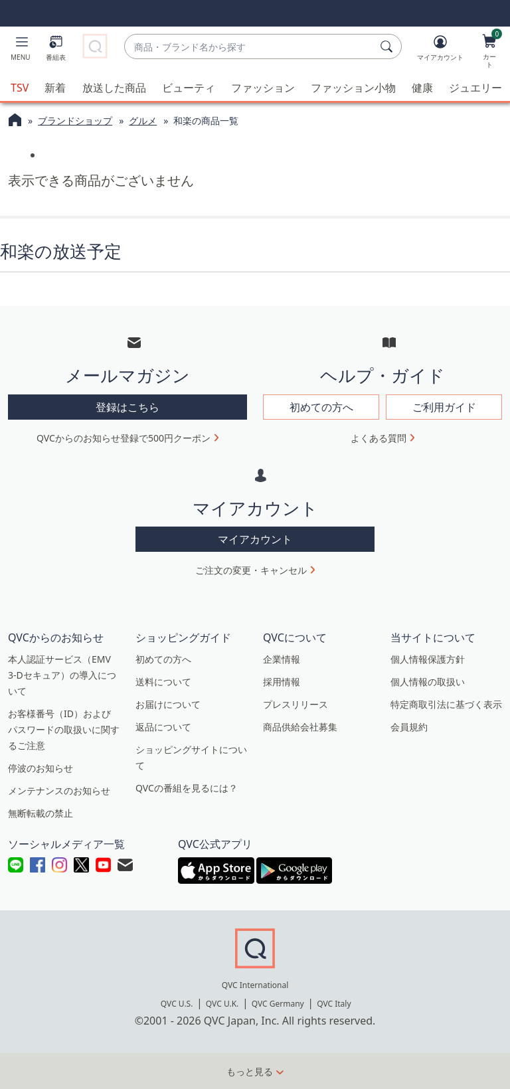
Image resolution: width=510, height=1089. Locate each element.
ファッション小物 (353, 87)
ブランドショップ (75, 120)
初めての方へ (163, 659)
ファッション (263, 87)
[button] (21, 50)
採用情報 (281, 681)
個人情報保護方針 (427, 659)
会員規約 (409, 726)
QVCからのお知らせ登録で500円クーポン (124, 438)
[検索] (388, 46)
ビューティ (188, 87)
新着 (55, 87)
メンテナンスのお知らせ (59, 790)
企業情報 (281, 659)
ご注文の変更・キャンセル (251, 570)
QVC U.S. (177, 1003)
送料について (163, 681)
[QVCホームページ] (15, 121)
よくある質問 (378, 438)
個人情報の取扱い (427, 681)
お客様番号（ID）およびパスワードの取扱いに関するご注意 (64, 729)
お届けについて (168, 704)
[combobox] (250, 47)
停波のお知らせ (40, 768)
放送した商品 (114, 87)
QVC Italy (334, 1003)
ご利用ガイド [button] (444, 407)
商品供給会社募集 (300, 726)
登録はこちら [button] (127, 407)
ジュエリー (475, 87)
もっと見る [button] (249, 1071)
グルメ (143, 120)
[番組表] (56, 50)
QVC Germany (278, 1003)
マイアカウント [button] (255, 539)
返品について (163, 726)
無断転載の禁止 (40, 813)
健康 (422, 87)
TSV (20, 87)
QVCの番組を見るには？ (186, 788)
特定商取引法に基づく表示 (446, 704)
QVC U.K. (222, 1003)
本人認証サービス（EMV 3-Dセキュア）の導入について (62, 675)
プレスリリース (295, 704)
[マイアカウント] (440, 50)
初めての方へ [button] (321, 407)
